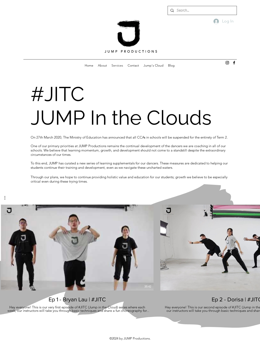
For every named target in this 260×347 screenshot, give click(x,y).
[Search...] (201, 10)
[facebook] (234, 62)
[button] (7, 198)
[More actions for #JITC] (7, 198)
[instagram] (227, 62)
